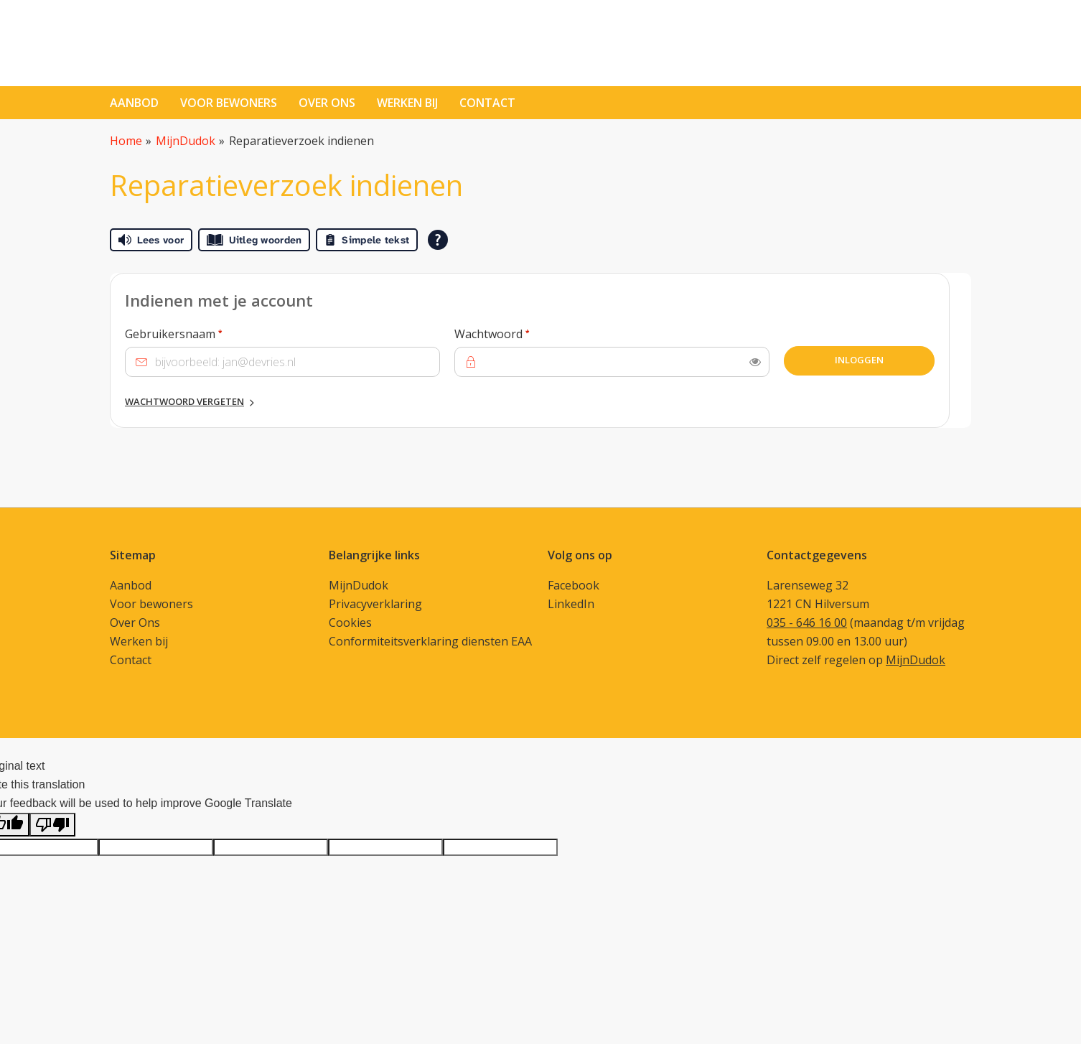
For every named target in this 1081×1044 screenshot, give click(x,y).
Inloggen (859, 359)
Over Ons (135, 622)
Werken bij (407, 103)
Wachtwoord (519, 333)
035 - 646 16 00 (807, 622)
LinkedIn (571, 604)
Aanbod (134, 103)
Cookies (350, 622)
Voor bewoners (228, 103)
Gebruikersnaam (200, 333)
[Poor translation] (52, 824)
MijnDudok (185, 141)
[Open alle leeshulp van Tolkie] (438, 240)
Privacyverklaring (375, 604)
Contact (130, 660)
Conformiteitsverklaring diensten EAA (430, 641)
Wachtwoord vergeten (184, 401)
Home (126, 141)
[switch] (755, 362)
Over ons (327, 103)
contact (487, 103)
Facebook (573, 585)
